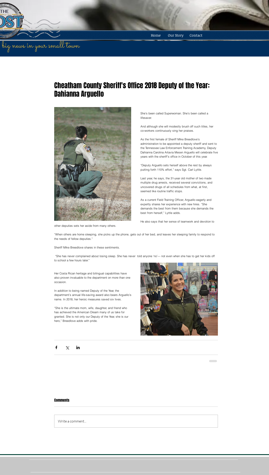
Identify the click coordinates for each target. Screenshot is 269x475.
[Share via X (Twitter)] (67, 347)
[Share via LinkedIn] (78, 347)
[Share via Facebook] (56, 347)
